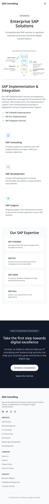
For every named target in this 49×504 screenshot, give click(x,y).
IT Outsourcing (7, 434)
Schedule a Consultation (24, 368)
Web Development (8, 426)
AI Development (8, 446)
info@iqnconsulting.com (11, 482)
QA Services (6, 438)
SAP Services (6, 422)
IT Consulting (7, 430)
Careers (4, 460)
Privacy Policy (7, 464)
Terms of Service (8, 468)
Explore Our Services (24, 376)
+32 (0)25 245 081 (8, 486)
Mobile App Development (11, 442)
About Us (5, 456)
